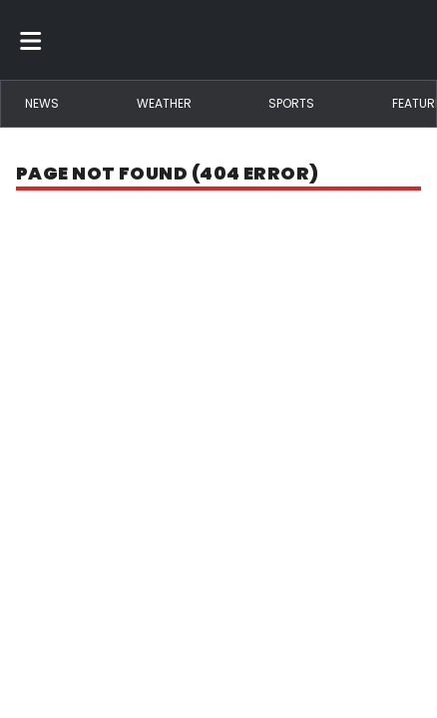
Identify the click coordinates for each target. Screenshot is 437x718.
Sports (291, 103)
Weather (164, 103)
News (42, 103)
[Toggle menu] (31, 40)
